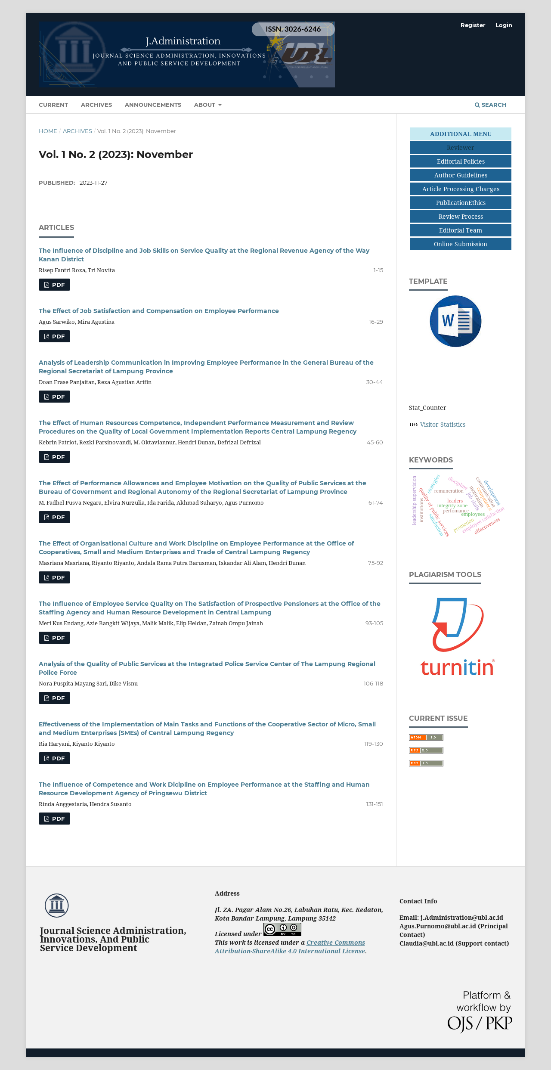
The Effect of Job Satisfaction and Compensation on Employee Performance (159, 311)
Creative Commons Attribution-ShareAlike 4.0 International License (290, 946)
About (205, 104)
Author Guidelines (460, 175)
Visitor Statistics (442, 424)
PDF (57, 284)
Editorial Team (460, 230)
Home (48, 130)
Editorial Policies (461, 161)
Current (53, 104)
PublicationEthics (461, 202)
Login (503, 25)
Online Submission (460, 244)
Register (473, 25)
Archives (96, 104)
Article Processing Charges (460, 189)
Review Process (461, 216)
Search (491, 104)
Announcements (153, 104)
